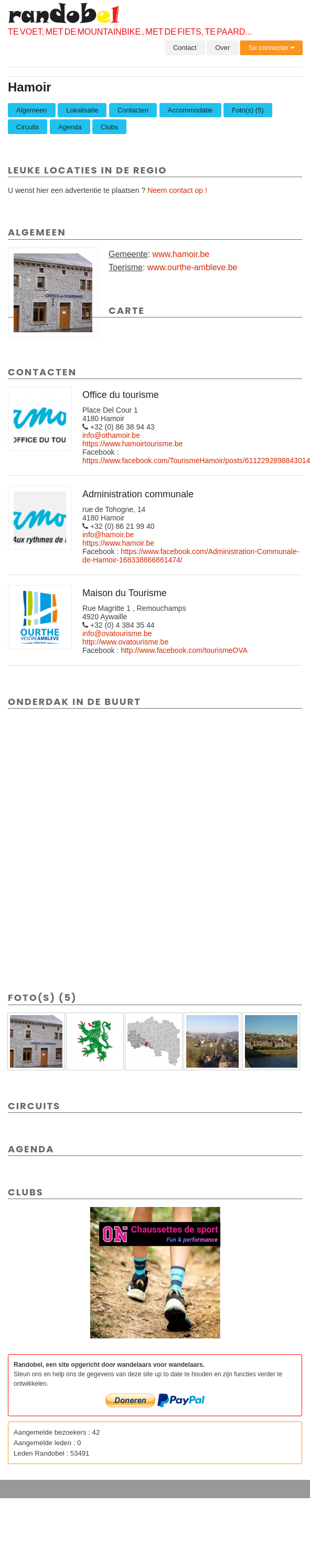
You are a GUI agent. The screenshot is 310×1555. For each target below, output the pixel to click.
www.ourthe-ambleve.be (192, 267)
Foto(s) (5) (248, 110)
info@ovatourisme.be (117, 633)
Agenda (70, 127)
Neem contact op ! (177, 190)
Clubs (109, 127)
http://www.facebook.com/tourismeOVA (184, 650)
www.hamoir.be (181, 254)
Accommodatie (190, 110)
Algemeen (31, 110)
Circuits (27, 127)
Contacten (132, 110)
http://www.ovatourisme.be (125, 642)
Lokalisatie (82, 110)
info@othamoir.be (111, 435)
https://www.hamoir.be (118, 543)
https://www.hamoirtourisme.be (132, 443)
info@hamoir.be (108, 534)
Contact (185, 48)
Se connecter (271, 48)
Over (222, 48)
